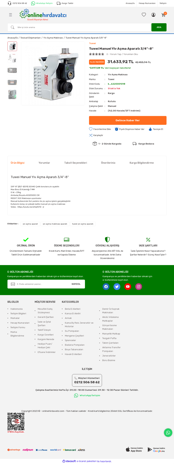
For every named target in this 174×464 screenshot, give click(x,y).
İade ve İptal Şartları (44, 324)
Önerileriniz (108, 163)
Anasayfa (130, 3)
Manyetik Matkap (111, 334)
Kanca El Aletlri (73, 314)
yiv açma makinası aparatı (55, 224)
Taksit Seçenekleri (75, 163)
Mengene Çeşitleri (74, 336)
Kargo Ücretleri (46, 335)
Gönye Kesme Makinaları (109, 327)
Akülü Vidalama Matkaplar (110, 319)
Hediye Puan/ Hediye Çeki (45, 346)
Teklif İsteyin (44, 330)
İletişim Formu (18, 327)
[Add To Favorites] (100, 129)
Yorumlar (44, 163)
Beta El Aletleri (72, 309)
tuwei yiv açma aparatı (82, 224)
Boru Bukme (108, 360)
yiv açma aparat (30, 224)
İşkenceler (70, 340)
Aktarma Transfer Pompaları (111, 349)
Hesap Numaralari (20, 323)
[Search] (87, 27)
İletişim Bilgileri (18, 314)
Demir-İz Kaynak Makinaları (110, 311)
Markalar (15, 318)
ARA (159, 27)
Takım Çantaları (110, 343)
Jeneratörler (109, 356)
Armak (68, 318)
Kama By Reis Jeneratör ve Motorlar (79, 325)
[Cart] (163, 15)
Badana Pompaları (74, 345)
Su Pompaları (72, 331)
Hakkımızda (17, 309)
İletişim (163, 3)
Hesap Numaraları (147, 3)
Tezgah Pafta (109, 338)
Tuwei (111, 79)
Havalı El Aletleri (73, 354)
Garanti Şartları (46, 317)
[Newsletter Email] (46, 284)
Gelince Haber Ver (127, 120)
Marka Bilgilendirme (17, 334)
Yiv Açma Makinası (118, 74)
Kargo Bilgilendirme (142, 163)
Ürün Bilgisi (17, 163)
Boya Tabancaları (74, 350)
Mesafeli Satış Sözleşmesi (45, 311)
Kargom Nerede (46, 339)
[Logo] (43, 14)
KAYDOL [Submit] (76, 284)
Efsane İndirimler (47, 352)
